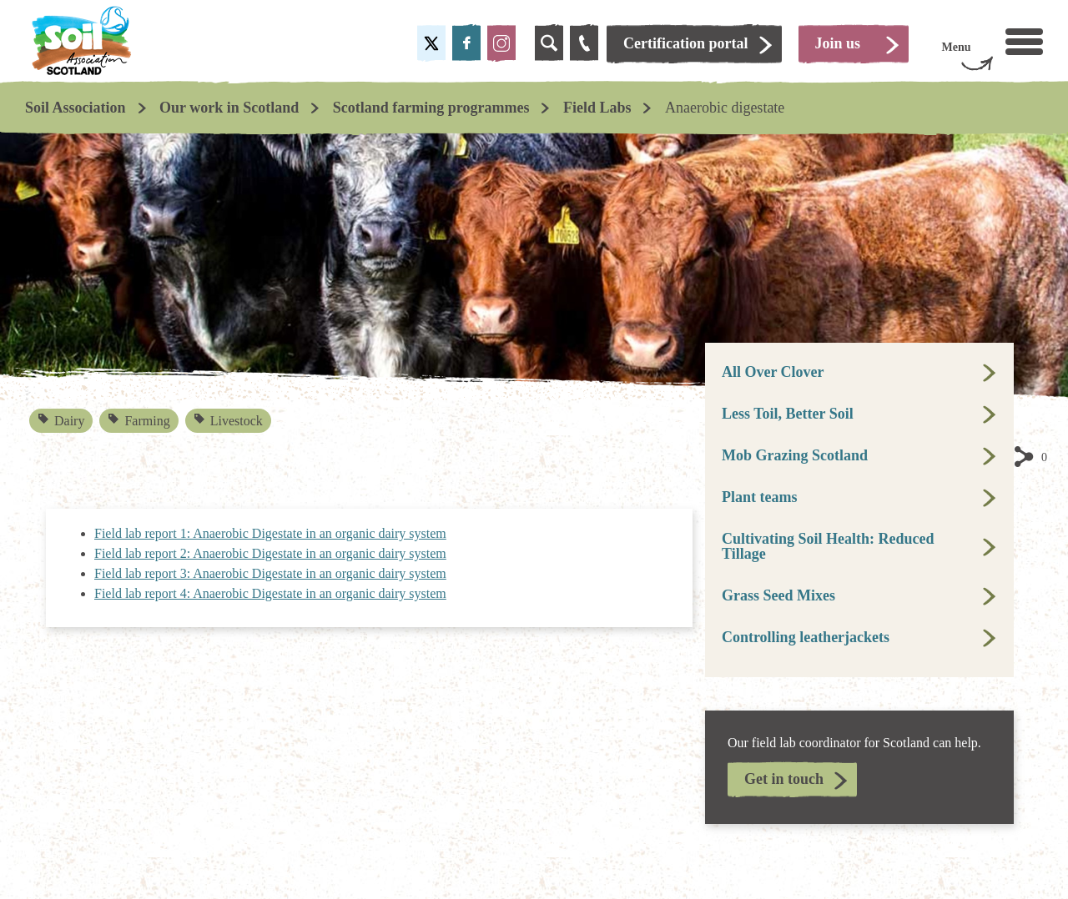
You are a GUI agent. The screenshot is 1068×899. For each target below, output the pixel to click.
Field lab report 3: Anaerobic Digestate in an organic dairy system (270, 573)
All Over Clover (773, 371)
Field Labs (597, 107)
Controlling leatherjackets (805, 637)
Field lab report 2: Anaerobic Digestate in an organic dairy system (270, 553)
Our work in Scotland (229, 107)
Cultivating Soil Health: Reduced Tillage (828, 546)
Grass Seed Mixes (778, 595)
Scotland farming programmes (431, 107)
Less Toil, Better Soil (788, 413)
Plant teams (759, 497)
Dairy (62, 421)
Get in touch (784, 779)
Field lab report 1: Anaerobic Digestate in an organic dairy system (270, 533)
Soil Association (75, 107)
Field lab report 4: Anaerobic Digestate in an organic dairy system (270, 593)
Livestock (228, 421)
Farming (139, 421)
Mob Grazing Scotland (795, 455)
